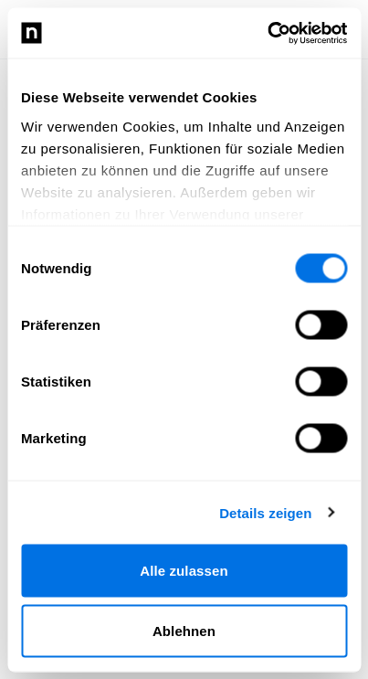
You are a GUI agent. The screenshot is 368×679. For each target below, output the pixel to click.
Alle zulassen (183, 570)
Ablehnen (184, 630)
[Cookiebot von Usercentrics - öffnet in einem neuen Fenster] (267, 33)
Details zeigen (265, 512)
